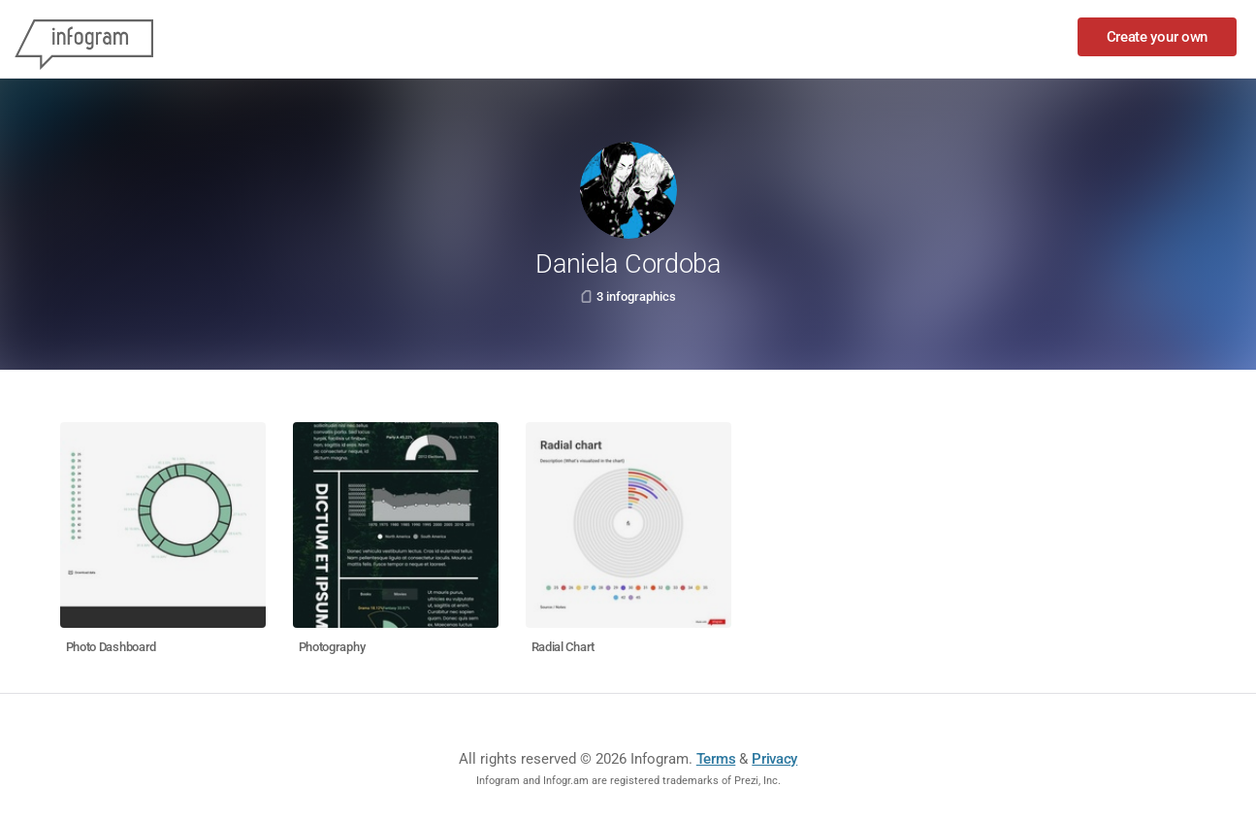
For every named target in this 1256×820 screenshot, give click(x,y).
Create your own (1157, 37)
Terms (716, 759)
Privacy (774, 759)
